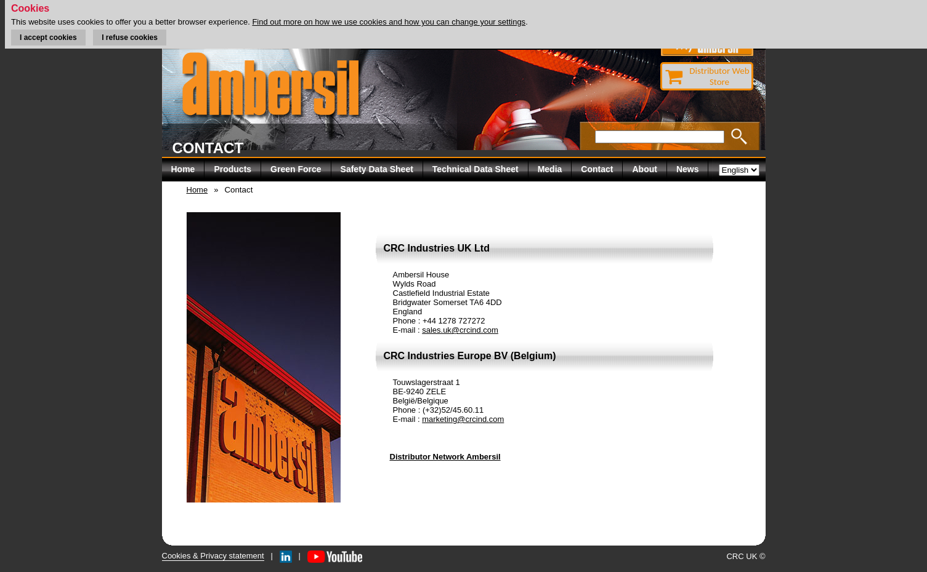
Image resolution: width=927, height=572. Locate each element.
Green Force (295, 169)
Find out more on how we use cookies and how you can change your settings (388, 21)
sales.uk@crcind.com (460, 330)
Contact (597, 169)
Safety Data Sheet (377, 169)
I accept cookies (48, 37)
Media (550, 169)
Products (232, 169)
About (644, 169)
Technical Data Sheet (475, 169)
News (687, 169)
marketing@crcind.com (463, 419)
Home (183, 169)
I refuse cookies (130, 37)
